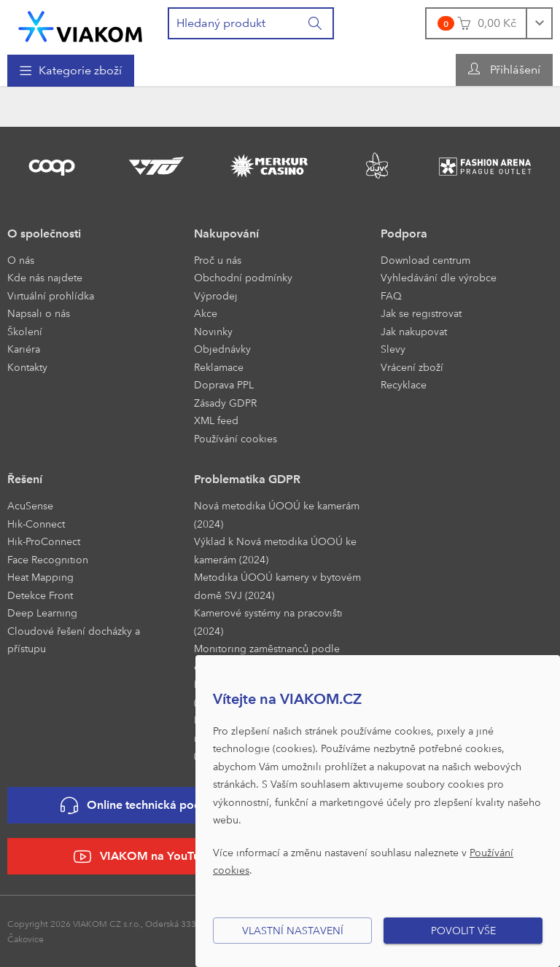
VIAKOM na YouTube (144, 856)
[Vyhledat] (316, 23)
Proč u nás (217, 260)
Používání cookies (235, 438)
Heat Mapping (40, 577)
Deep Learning (42, 612)
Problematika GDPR (247, 479)
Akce (205, 313)
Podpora (404, 233)
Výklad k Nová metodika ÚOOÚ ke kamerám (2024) (275, 550)
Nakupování (226, 233)
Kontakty (27, 367)
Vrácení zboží (412, 367)
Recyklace (404, 384)
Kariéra (23, 348)
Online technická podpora (144, 805)
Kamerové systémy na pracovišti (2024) (268, 621)
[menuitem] (70, 71)
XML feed (216, 420)
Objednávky (222, 348)
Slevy (393, 348)
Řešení (24, 479)
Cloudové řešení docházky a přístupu (73, 640)
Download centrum (425, 260)
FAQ (391, 295)
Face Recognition (47, 559)
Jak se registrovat (421, 313)
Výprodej (216, 295)
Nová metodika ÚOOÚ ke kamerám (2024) (276, 514)
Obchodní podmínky (243, 277)
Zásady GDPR (225, 402)
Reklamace (219, 367)
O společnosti (44, 233)
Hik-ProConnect (43, 541)
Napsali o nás (38, 313)
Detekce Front (40, 595)
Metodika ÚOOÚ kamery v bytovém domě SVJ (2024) (277, 586)
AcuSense (30, 505)
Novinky (213, 331)
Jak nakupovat (414, 331)
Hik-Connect (36, 523)
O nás (20, 260)
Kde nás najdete (44, 277)
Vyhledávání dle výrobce (439, 277)
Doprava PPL (224, 384)
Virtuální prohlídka (50, 295)
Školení (24, 331)
